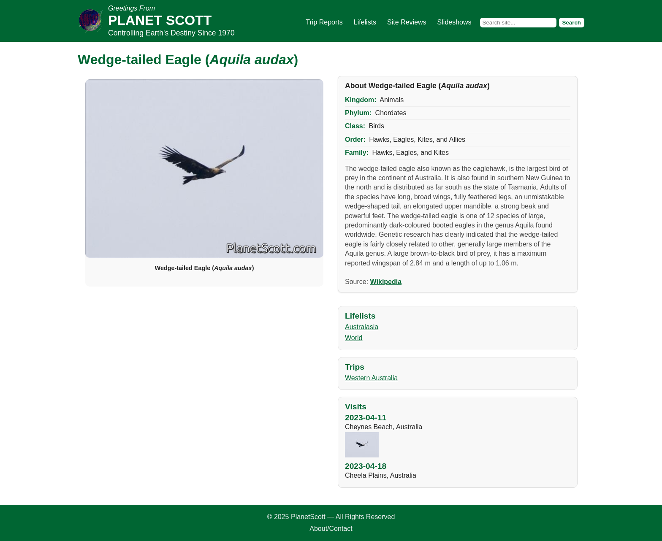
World (354, 337)
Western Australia (371, 377)
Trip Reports (324, 22)
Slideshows (454, 22)
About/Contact (330, 528)
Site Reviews (406, 22)
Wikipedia (386, 281)
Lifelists (365, 22)
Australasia (361, 326)
